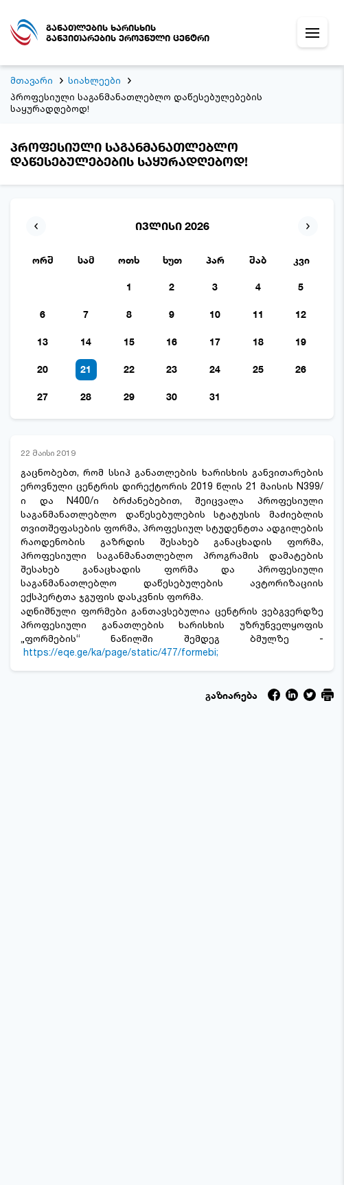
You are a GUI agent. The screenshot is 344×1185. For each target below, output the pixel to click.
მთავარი (31, 80)
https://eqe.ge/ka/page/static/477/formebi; (120, 652)
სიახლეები (94, 80)
